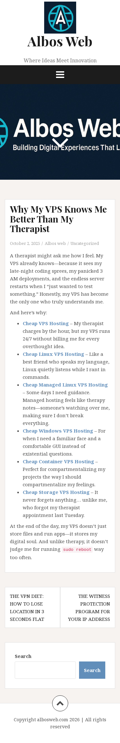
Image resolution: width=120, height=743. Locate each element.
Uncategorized (84, 243)
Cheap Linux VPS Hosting (53, 354)
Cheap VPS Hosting (46, 323)
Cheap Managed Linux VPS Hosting (65, 384)
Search (23, 656)
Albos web (55, 243)
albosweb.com (52, 719)
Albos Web (60, 41)
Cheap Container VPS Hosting (58, 461)
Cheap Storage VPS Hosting (56, 492)
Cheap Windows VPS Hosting (58, 430)
